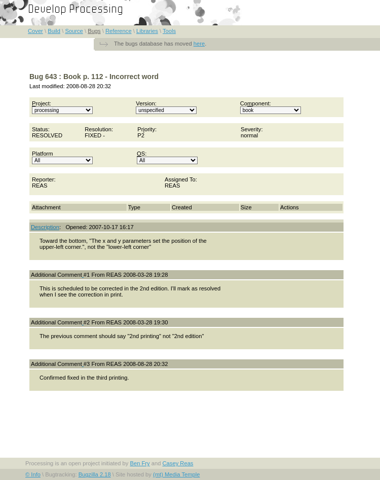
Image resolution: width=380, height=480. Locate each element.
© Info (33, 474)
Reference (118, 31)
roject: (62, 107)
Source (74, 31)
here (199, 44)
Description (45, 227)
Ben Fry (139, 463)
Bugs (94, 31)
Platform (62, 157)
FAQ (364, 6)
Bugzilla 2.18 (95, 474)
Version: (166, 107)
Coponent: (270, 107)
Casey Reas (178, 463)
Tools (169, 31)
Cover (35, 31)
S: (167, 157)
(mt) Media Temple (176, 474)
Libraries (147, 31)
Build (54, 31)
